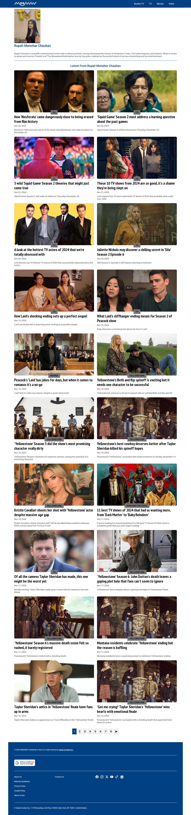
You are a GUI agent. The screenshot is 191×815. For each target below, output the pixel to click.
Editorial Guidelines (22, 781)
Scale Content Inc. (66, 750)
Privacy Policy (20, 786)
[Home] (25, 3)
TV (150, 4)
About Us (18, 777)
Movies (160, 4)
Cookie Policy (19, 791)
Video (171, 4)
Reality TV (139, 4)
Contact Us (59, 777)
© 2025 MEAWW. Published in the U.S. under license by (36, 750)
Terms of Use (19, 795)
